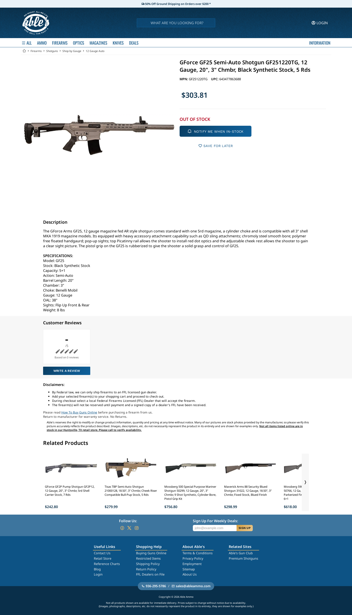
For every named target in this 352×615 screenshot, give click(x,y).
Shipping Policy (148, 564)
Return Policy (146, 569)
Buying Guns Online (151, 553)
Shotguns (52, 51)
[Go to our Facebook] (122, 528)
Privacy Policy (193, 558)
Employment (192, 564)
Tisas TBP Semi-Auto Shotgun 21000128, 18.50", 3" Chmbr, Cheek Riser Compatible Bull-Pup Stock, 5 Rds (131, 491)
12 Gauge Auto (95, 51)
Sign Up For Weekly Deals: (215, 520)
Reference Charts (107, 564)
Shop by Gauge (71, 51)
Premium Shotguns (243, 558)
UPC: (215, 79)
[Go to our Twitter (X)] (129, 528)
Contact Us (102, 553)
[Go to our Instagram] (136, 528)
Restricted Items (148, 558)
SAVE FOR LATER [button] (215, 145)
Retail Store (102, 558)
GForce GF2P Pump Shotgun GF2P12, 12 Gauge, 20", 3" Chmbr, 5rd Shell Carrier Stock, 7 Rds (70, 491)
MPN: (184, 79)
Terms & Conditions (198, 553)
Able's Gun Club (241, 553)
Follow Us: (128, 520)
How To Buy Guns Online (79, 412)
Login (98, 574)
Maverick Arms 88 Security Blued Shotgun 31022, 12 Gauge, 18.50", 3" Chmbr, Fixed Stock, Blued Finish (248, 491)
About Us (190, 574)
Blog (97, 569)
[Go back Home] (24, 51)
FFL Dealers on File (150, 574)
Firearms (36, 51)
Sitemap (189, 569)
